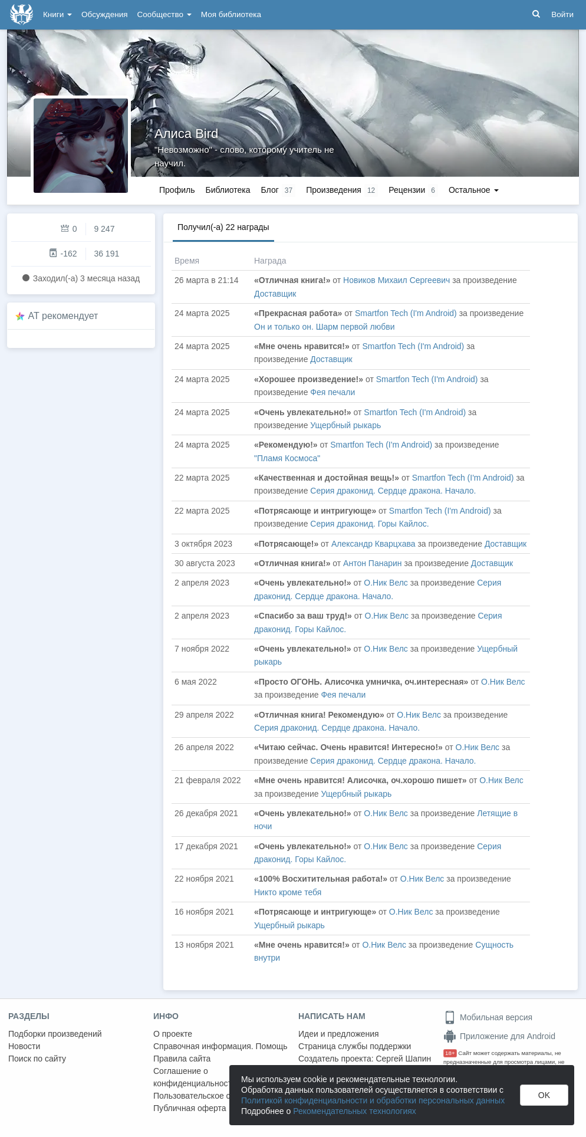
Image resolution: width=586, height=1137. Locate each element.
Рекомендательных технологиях (354, 1111)
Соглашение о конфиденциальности (194, 1077)
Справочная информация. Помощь (220, 1046)
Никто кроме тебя (287, 892)
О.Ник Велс (386, 582)
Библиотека (227, 190)
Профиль (177, 190)
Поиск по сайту (37, 1058)
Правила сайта (181, 1058)
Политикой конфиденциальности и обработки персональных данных (373, 1100)
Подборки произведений (55, 1034)
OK (544, 1095)
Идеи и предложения (338, 1034)
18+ (450, 1053)
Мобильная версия (487, 1017)
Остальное (474, 190)
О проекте (172, 1034)
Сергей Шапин (403, 1058)
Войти (562, 14)
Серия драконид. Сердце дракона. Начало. (393, 490)
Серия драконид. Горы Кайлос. (369, 523)
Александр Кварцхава (373, 543)
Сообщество (164, 14)
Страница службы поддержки (354, 1046)
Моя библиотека (231, 14)
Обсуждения (104, 14)
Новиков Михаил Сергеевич (396, 280)
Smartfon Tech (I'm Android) (406, 313)
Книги (57, 14)
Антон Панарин (372, 563)
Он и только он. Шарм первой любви (324, 326)
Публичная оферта (189, 1108)
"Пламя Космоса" (287, 458)
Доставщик (275, 293)
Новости (24, 1046)
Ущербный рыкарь (345, 425)
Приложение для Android (499, 1036)
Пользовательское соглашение (212, 1095)
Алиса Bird (186, 133)
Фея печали (332, 392)
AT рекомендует (63, 316)
